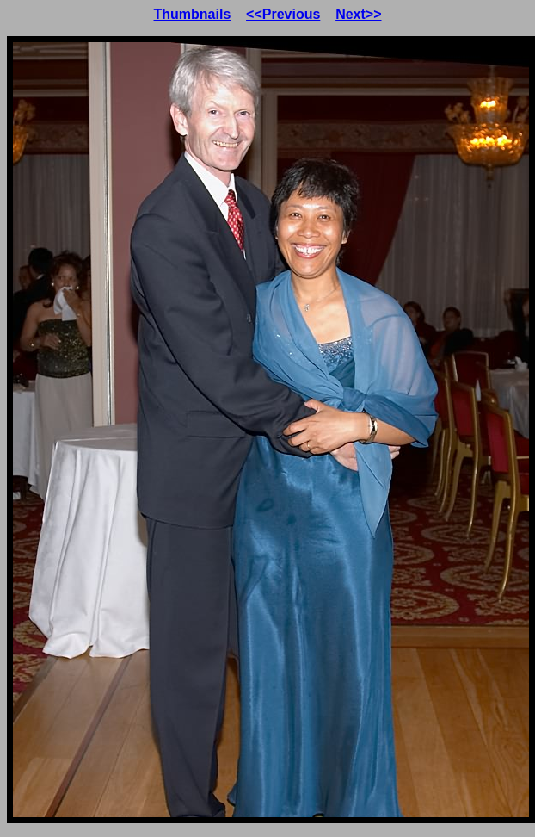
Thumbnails (192, 14)
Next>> (358, 14)
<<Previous (283, 14)
